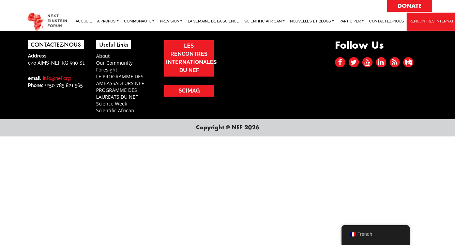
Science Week (111, 103)
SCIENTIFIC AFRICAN (263, 21)
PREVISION (169, 21)
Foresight (106, 69)
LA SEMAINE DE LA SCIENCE (213, 21)
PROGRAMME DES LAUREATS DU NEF (117, 93)
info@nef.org (57, 78)
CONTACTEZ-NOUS (386, 21)
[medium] (408, 62)
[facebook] (340, 62)
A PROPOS (106, 21)
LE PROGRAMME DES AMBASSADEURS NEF (120, 79)
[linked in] (381, 62)
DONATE (410, 6)
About (103, 56)
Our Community (114, 63)
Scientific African (115, 110)
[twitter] (353, 62)
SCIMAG (189, 90)
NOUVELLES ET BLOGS (310, 21)
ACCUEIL (84, 21)
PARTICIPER (350, 21)
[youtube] (367, 62)
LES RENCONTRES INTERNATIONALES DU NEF (190, 58)
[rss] (394, 62)
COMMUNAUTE (138, 21)
